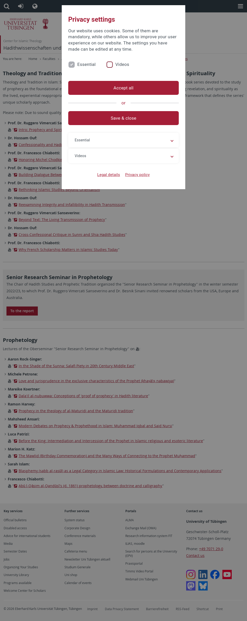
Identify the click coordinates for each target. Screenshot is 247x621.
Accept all (123, 87)
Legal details (108, 174)
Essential (86, 64)
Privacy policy (137, 174)
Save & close (123, 118)
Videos (122, 64)
